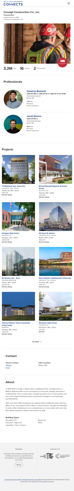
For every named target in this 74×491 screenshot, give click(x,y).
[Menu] (69, 3)
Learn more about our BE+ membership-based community (23, 480)
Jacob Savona (34, 116)
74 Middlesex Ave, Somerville (13, 186)
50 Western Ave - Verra (11, 278)
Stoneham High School (48, 323)
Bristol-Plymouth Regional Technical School (53, 187)
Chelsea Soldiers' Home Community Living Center (16, 324)
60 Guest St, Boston (47, 233)
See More (35, 342)
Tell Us (19, 465)
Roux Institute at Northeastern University (55, 278)
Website (9, 365)
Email (8, 368)
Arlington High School (10, 233)
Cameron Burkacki (36, 91)
